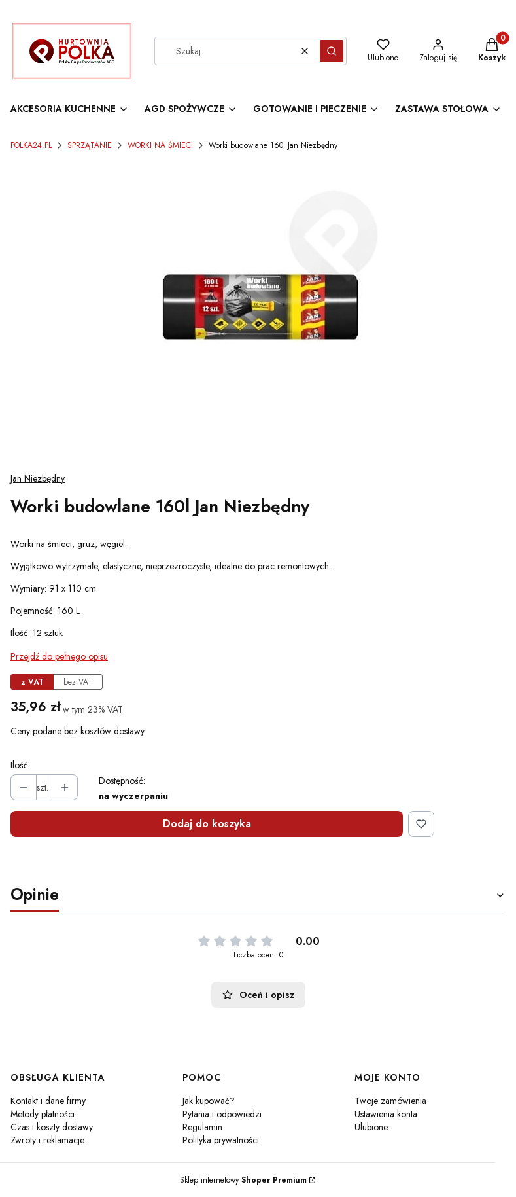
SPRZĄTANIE (89, 145)
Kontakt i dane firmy (48, 1100)
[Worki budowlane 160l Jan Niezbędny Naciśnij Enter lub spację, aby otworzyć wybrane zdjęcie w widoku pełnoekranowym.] (258, 311)
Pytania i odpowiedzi (222, 1113)
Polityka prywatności (220, 1140)
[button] (331, 51)
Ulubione (371, 1127)
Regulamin (202, 1127)
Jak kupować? (208, 1100)
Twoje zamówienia (390, 1100)
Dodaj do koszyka (207, 823)
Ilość (19, 765)
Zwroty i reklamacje (47, 1140)
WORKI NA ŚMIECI (160, 145)
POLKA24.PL (31, 145)
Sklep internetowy (243, 1180)
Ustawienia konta (385, 1113)
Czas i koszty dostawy (51, 1127)
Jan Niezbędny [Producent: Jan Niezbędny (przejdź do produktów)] (37, 478)
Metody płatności (42, 1113)
